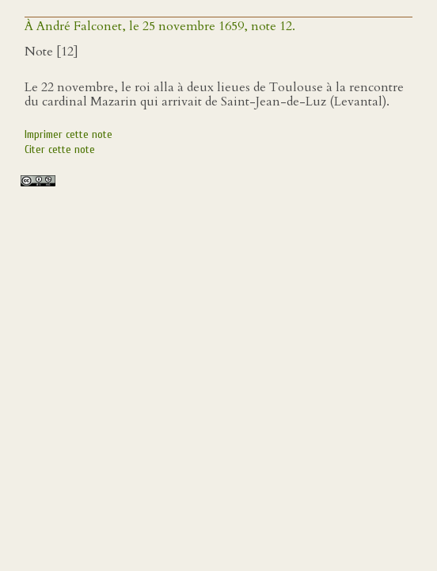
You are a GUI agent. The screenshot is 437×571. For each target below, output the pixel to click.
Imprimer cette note (68, 134)
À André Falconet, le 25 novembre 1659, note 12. (160, 26)
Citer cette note (60, 149)
